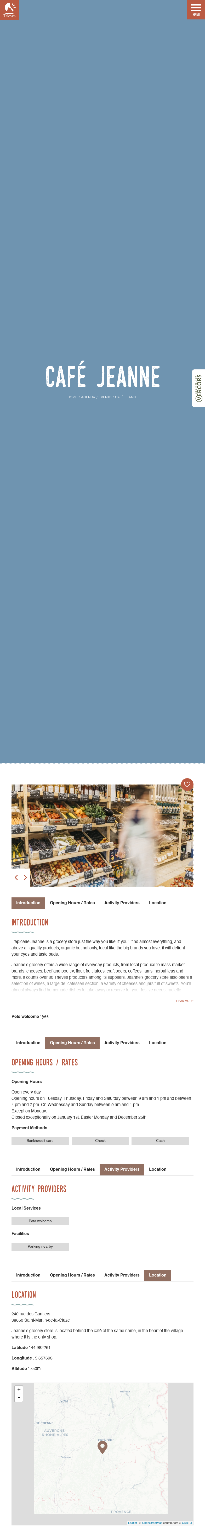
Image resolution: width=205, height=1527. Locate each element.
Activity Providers (122, 903)
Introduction (28, 1043)
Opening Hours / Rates (72, 903)
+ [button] (19, 1390)
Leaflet (132, 1522)
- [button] (19, 1398)
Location (158, 903)
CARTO (187, 1522)
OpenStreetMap (152, 1522)
